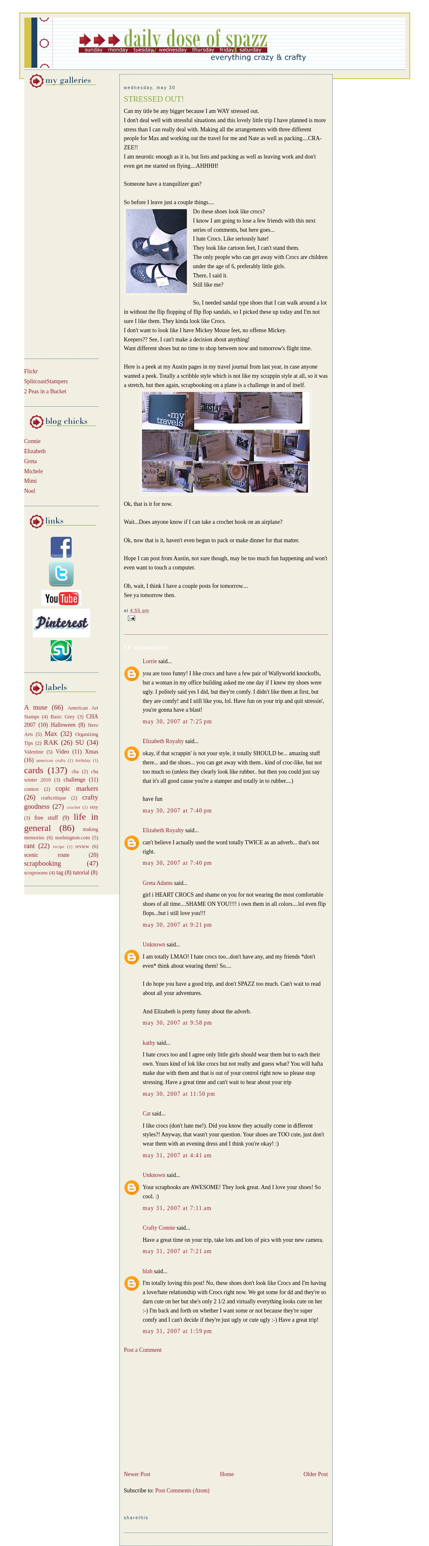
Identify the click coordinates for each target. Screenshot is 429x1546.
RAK (51, 742)
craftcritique (53, 798)
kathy (149, 1043)
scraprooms (36, 873)
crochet (73, 807)
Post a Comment (143, 1350)
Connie (32, 441)
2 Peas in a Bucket (45, 391)
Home (227, 1474)
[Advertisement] (49, 221)
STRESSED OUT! (154, 99)
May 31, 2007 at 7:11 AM (177, 1208)
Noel (30, 491)
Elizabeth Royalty (163, 741)
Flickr (31, 371)
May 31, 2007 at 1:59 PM (177, 1331)
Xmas (91, 752)
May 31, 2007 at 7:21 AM (177, 1251)
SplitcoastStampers (46, 381)
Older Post (316, 1474)
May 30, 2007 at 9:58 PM (177, 1023)
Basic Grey (63, 717)
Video (63, 752)
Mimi (30, 481)
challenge (74, 780)
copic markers (76, 788)
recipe (59, 846)
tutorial (81, 872)
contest (31, 789)
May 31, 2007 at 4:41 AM (177, 1155)
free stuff (46, 818)
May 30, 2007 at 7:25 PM (177, 721)
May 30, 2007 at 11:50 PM (179, 1094)
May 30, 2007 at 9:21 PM (177, 925)
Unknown (154, 944)
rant (29, 846)
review (82, 846)
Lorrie (150, 661)
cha (75, 771)
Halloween (63, 725)
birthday (82, 760)
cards (34, 770)
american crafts (50, 760)
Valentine (34, 752)
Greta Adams (158, 883)
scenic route (47, 855)
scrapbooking (42, 863)
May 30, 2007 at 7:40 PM (177, 811)
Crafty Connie (159, 1228)
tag (60, 872)
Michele (33, 471)
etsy (94, 807)
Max (51, 734)
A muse (36, 707)
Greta (30, 461)
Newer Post (137, 1474)
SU (79, 742)
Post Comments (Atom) (182, 1490)
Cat (147, 1113)
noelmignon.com (72, 838)
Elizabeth (35, 451)
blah (148, 1271)
